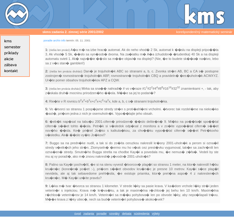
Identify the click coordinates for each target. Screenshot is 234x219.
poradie (48, 40)
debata (126, 213)
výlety (156, 213)
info (63, 40)
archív (57, 40)
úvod (77, 213)
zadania (88, 213)
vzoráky (114, 213)
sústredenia (141, 213)
